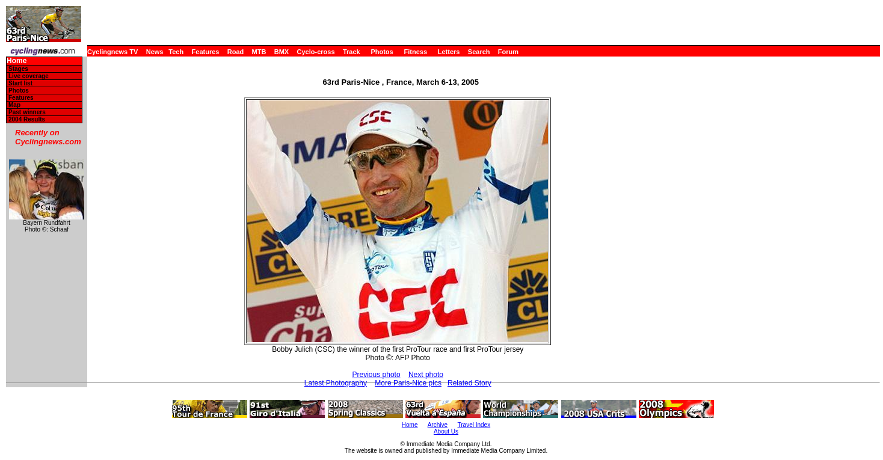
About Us (446, 431)
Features (206, 51)
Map (14, 105)
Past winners (27, 112)
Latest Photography (335, 383)
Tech (175, 51)
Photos (382, 51)
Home (16, 61)
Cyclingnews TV (112, 51)
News (155, 51)
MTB (259, 51)
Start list (20, 83)
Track (351, 51)
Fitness (415, 51)
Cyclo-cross (316, 51)
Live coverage (28, 76)
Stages (18, 69)
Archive (438, 425)
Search (479, 51)
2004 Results (26, 119)
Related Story (469, 383)
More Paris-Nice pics (408, 383)
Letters (449, 51)
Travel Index (474, 425)
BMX (281, 51)
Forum (508, 51)
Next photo (425, 374)
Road (235, 51)
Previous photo (376, 374)
